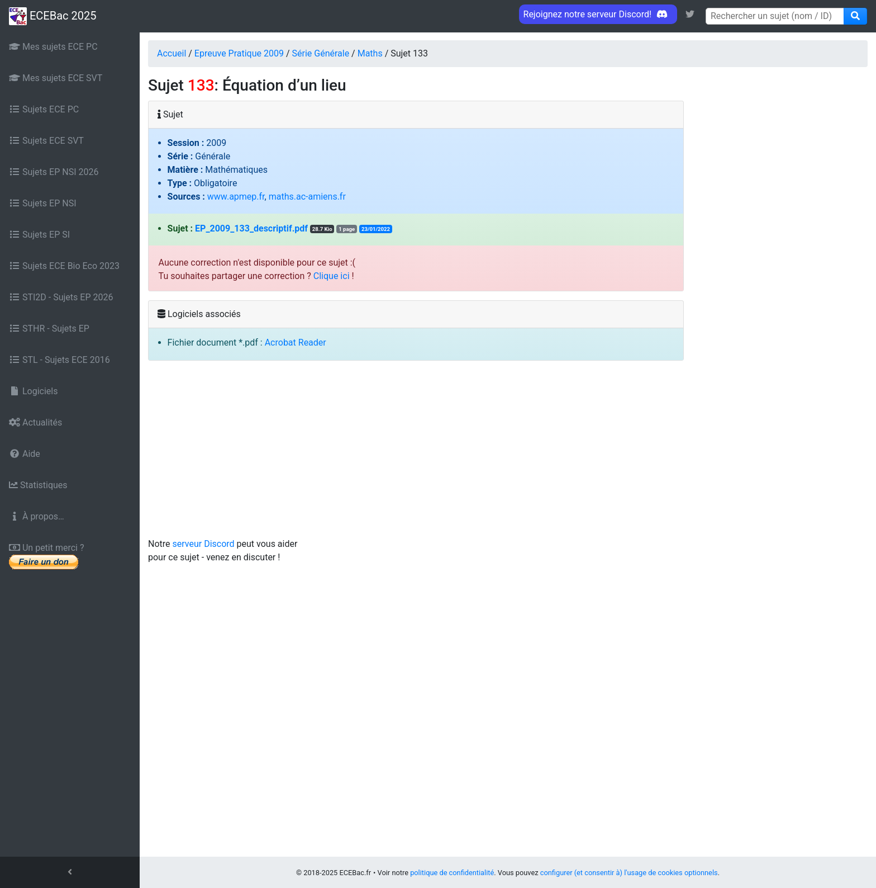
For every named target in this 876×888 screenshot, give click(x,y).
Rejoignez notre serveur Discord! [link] (598, 14)
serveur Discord (204, 544)
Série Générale (321, 53)
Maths (370, 53)
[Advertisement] (508, 453)
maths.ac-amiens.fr (307, 196)
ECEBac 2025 (52, 16)
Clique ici (331, 276)
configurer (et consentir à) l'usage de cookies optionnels (629, 872)
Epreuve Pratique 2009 (239, 53)
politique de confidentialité (452, 872)
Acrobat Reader (295, 342)
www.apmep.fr (236, 196)
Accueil (171, 53)
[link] (690, 14)
